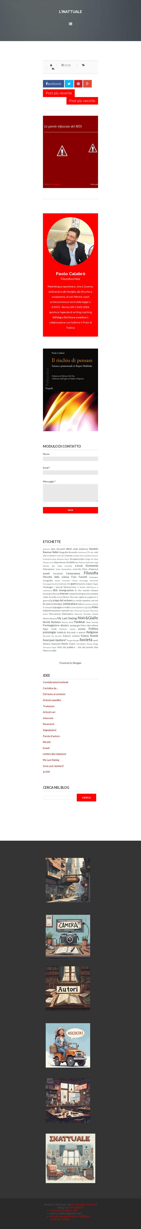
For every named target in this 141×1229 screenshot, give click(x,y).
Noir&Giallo (88, 617)
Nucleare (56, 622)
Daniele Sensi (63, 559)
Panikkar (79, 621)
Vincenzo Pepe (49, 647)
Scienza (85, 635)
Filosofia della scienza (56, 576)
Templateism (76, 1207)
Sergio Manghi (73, 640)
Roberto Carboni (71, 635)
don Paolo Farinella (62, 566)
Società (86, 639)
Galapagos (93, 577)
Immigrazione (66, 590)
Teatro (72, 643)
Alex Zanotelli (58, 549)
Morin (46, 618)
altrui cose (72, 548)
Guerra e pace (85, 583)
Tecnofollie (81, 644)
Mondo (95, 614)
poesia (81, 628)
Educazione (48, 569)
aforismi (46, 549)
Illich (55, 590)
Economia (92, 565)
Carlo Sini (60, 556)
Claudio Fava (78, 556)
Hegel (95, 584)
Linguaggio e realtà (61, 607)
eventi (46, 573)
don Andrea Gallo (82, 562)
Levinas (88, 604)
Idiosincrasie (70, 587)
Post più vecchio (82, 101)
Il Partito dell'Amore (86, 587)
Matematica (67, 613)
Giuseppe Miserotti (88, 580)
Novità (46, 622)
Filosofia (91, 572)
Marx (71, 611)
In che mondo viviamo (86, 590)
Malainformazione (52, 610)
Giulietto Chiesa (70, 580)
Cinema (68, 555)
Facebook (58, 573)
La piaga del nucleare (61, 600)
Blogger (77, 662)
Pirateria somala (67, 629)
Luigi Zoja (88, 607)
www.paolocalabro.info (64, 1210)
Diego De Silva (91, 559)
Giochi (57, 580)
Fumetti (83, 576)
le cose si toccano (52, 603)
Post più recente (59, 93)
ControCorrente (49, 559)
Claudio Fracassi (91, 556)
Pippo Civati (50, 629)
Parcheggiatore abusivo (56, 625)
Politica (93, 628)
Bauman (47, 552)
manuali (65, 610)
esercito (77, 569)
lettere (81, 604)
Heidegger (48, 587)
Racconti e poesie (76, 632)
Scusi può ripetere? (54, 640)
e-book (79, 565)
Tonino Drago (92, 644)
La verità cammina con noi (85, 600)
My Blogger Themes (83, 1204)
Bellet (56, 552)
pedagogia (75, 625)
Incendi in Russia (51, 593)
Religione (92, 632)
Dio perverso (48, 562)
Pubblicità (61, 632)
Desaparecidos (77, 559)
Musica (53, 618)
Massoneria (55, 613)
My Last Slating (67, 618)
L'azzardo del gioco (78, 593)
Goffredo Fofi (64, 584)
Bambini (93, 548)
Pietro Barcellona (89, 625)
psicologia (49, 632)
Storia (64, 643)
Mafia (95, 607)
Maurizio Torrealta (83, 614)
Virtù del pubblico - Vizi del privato (75, 647)
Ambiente (83, 549)
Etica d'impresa (90, 569)
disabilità (70, 562)
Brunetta (73, 552)
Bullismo (82, 552)
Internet (64, 593)
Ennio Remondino (63, 569)
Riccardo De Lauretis (52, 636)
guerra (74, 583)
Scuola (94, 635)
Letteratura (70, 603)
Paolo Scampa (92, 622)
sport (95, 640)
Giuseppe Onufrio (50, 584)
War (55, 650)
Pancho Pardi (67, 622)
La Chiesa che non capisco (72, 597)
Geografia (48, 580)
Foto (74, 576)
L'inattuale (70, 12)
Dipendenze (60, 562)
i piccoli (58, 587)
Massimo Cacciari (82, 611)
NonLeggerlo (55, 184)
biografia (63, 552)
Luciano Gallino (76, 607)
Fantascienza (73, 573)
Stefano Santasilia (52, 643)
